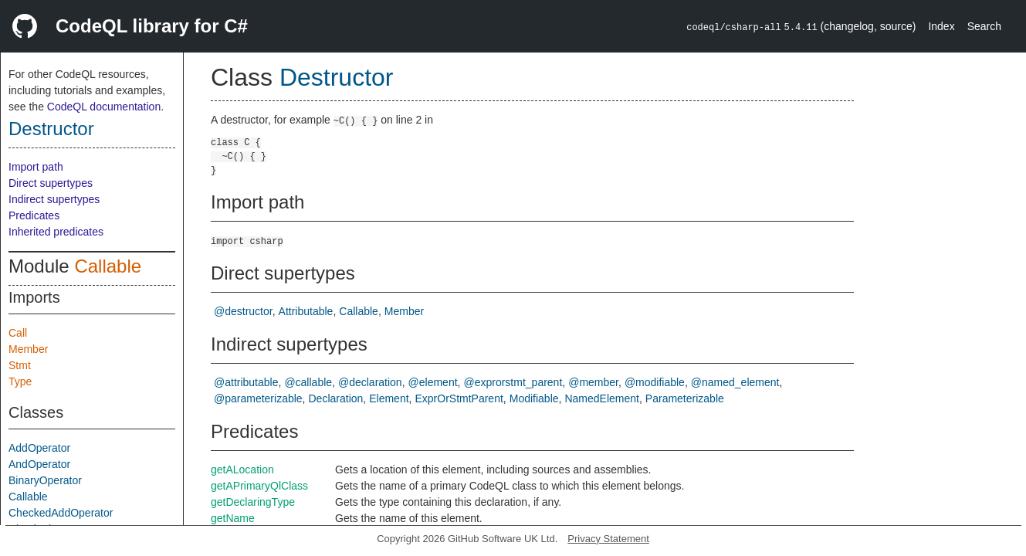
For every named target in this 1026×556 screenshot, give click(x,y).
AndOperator (39, 464)
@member (593, 382)
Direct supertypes (50, 183)
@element (433, 382)
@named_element (735, 382)
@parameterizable (258, 398)
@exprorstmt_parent (512, 382)
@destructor (243, 311)
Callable (107, 266)
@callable (308, 382)
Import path (35, 167)
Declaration (336, 398)
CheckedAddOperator (60, 513)
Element (388, 398)
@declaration (370, 382)
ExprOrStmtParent (459, 398)
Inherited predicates (55, 231)
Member (28, 349)
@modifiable (655, 382)
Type (20, 381)
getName (233, 518)
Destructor (51, 128)
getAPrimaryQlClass (259, 486)
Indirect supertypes (54, 199)
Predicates (33, 215)
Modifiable (534, 398)
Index (941, 26)
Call (17, 333)
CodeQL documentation (104, 106)
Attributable (306, 311)
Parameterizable (684, 398)
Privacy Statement (608, 538)
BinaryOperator (45, 480)
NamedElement (601, 398)
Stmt (19, 365)
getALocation (242, 469)
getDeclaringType (253, 502)
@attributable (246, 382)
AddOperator (39, 448)
